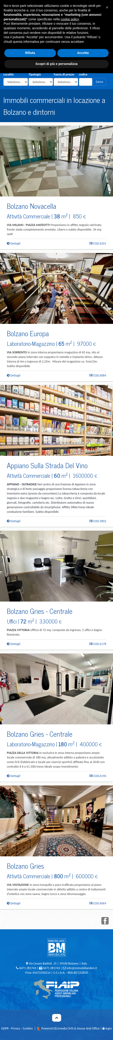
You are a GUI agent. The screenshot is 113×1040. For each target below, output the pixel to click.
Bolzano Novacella (31, 206)
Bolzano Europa (28, 333)
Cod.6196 (97, 776)
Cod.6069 (97, 903)
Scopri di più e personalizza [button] (56, 64)
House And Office (88, 1028)
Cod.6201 (97, 243)
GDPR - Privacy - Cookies (17, 1028)
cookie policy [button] (70, 19)
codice (83, 74)
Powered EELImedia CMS (57, 1028)
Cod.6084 (97, 375)
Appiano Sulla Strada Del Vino (47, 465)
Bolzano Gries (25, 865)
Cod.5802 (97, 521)
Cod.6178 (97, 644)
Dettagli (13, 243)
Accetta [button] (83, 53)
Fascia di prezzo (64, 74)
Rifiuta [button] (30, 53)
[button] (107, 7)
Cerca (99, 82)
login (107, 1028)
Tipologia (35, 74)
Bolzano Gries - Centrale (39, 611)
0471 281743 (27, 968)
